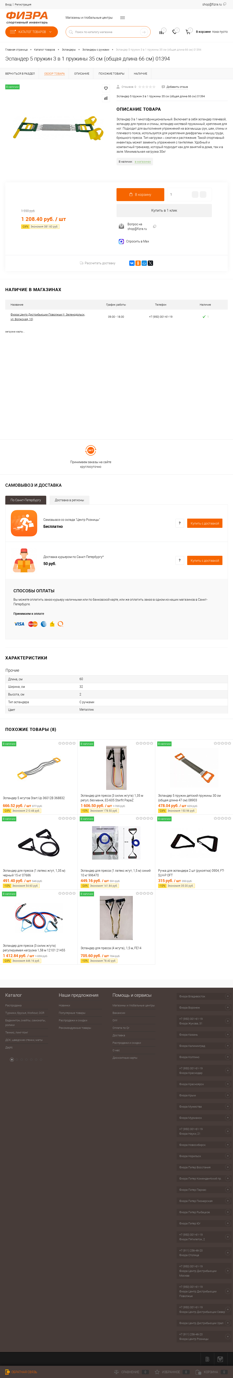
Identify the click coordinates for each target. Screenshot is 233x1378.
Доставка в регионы (69, 500)
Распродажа (13, 1005)
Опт (115, 1020)
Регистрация (23, 4)
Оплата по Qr (121, 1027)
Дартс (9, 1047)
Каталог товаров (31, 32)
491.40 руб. (39, 883)
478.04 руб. (194, 808)
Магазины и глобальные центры (89, 17)
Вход (8, 4)
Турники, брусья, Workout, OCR (24, 1013)
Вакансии (119, 1013)
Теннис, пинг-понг (16, 1032)
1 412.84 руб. (39, 958)
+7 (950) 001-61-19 (191, 1018)
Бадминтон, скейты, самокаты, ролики (25, 1023)
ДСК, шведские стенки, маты (24, 1040)
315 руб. (194, 883)
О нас (116, 1050)
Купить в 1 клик (164, 210)
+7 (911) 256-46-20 (191, 1250)
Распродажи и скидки (73, 1020)
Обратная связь (21, 1372)
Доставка (119, 1035)
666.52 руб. (39, 808)
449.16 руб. (116, 883)
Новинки (64, 1005)
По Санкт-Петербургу (26, 500)
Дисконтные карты (125, 1057)
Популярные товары (72, 1013)
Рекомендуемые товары (75, 1027)
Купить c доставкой (205, 523)
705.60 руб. (116, 958)
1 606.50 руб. (116, 808)
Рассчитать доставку (97, 263)
